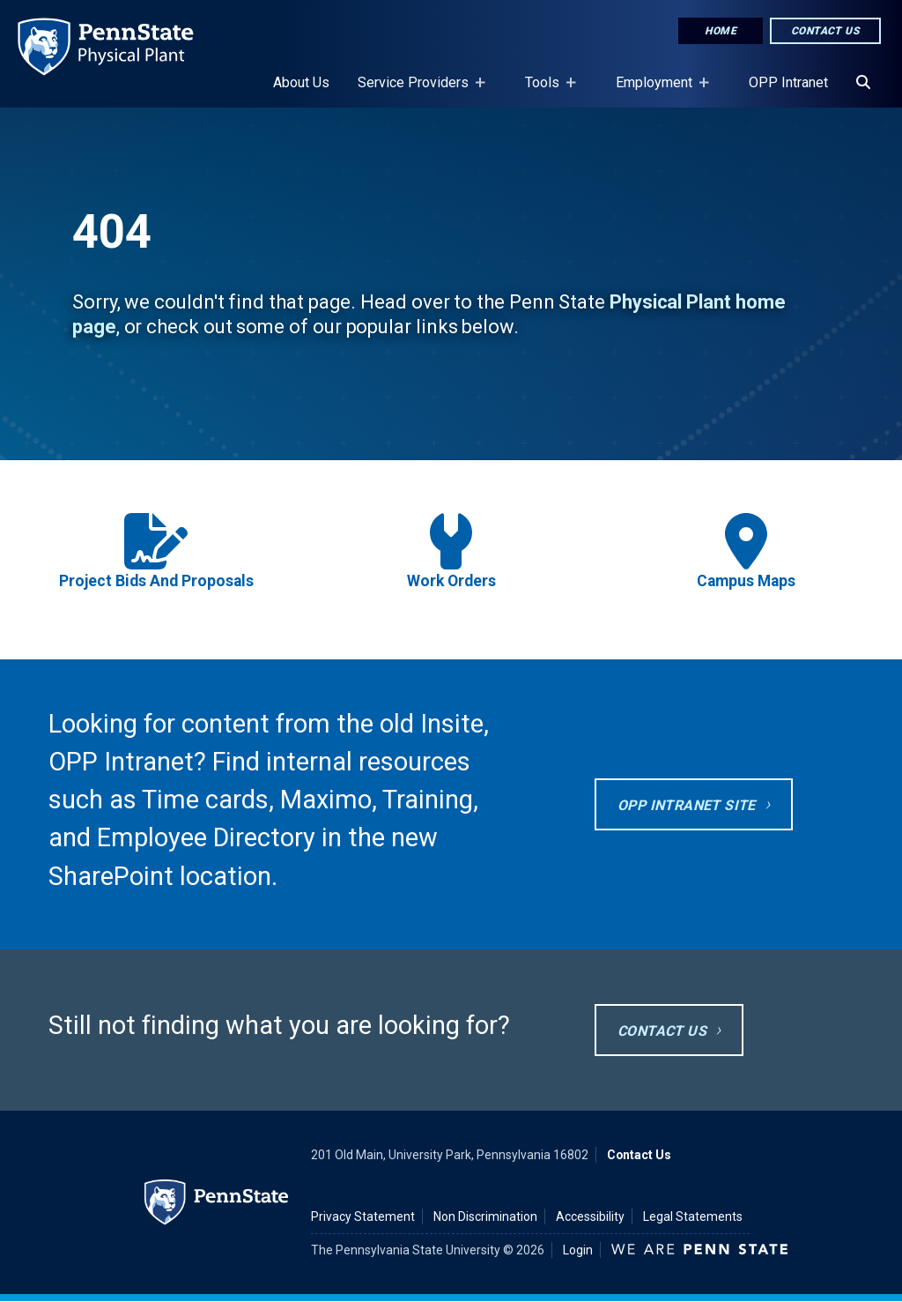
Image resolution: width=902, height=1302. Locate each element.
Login (578, 1250)
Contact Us (825, 31)
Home (720, 31)
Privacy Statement (363, 1216)
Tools (545, 91)
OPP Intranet (788, 82)
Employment (657, 91)
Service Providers (417, 91)
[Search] (863, 83)
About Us (301, 82)
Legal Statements (693, 1216)
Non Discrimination (485, 1216)
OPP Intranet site (686, 805)
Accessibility (590, 1216)
